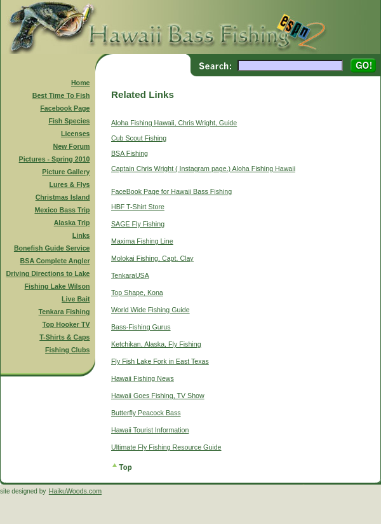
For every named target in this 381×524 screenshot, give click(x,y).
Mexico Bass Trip (62, 210)
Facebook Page (65, 108)
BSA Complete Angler (55, 261)
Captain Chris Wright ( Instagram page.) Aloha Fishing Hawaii (203, 168)
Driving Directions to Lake (48, 273)
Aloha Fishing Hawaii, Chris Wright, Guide (174, 123)
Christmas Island (63, 197)
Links (81, 235)
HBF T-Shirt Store (137, 206)
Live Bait (76, 299)
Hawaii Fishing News (142, 378)
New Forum (71, 146)
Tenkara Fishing (64, 311)
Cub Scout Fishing (138, 138)
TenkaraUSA (130, 275)
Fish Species (69, 121)
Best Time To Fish (61, 95)
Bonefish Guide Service (52, 248)
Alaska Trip (72, 222)
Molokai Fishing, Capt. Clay (152, 258)
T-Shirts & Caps (64, 337)
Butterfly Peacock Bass (146, 413)
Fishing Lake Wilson (57, 286)
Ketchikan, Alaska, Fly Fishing (156, 344)
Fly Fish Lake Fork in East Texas (160, 361)
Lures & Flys (70, 184)
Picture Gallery (66, 172)
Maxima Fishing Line (142, 241)
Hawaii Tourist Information (150, 430)
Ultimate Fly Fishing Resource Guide (166, 447)
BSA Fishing (129, 153)
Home (80, 82)
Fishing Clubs (67, 350)
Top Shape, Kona (137, 292)
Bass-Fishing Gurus (141, 327)
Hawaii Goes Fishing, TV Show (157, 395)
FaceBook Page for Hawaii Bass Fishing (171, 191)
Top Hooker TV (66, 324)
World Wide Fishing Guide (150, 310)
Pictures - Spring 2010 (54, 159)
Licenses (75, 133)
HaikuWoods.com (75, 491)
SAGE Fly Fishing (137, 224)
